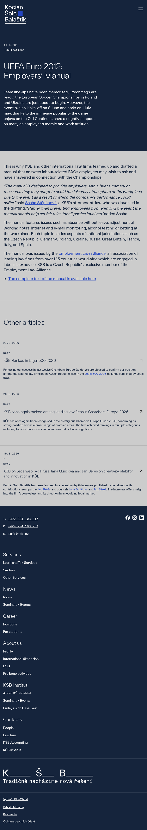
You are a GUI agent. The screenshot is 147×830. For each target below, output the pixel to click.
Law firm (9, 735)
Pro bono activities (17, 673)
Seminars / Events (17, 604)
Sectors (9, 570)
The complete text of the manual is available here (52, 278)
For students (12, 631)
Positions (10, 624)
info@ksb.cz (18, 534)
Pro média (10, 814)
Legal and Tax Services (20, 562)
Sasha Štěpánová (41, 202)
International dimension (21, 659)
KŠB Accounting (15, 742)
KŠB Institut (12, 750)
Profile (8, 651)
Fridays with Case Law (20, 708)
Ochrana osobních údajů (19, 821)
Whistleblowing (13, 807)
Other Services (14, 577)
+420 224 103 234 (23, 526)
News (7, 597)
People (8, 728)
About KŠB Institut (17, 693)
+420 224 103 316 (23, 519)
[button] (140, 9)
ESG (6, 666)
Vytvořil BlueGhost (15, 799)
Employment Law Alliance (82, 253)
